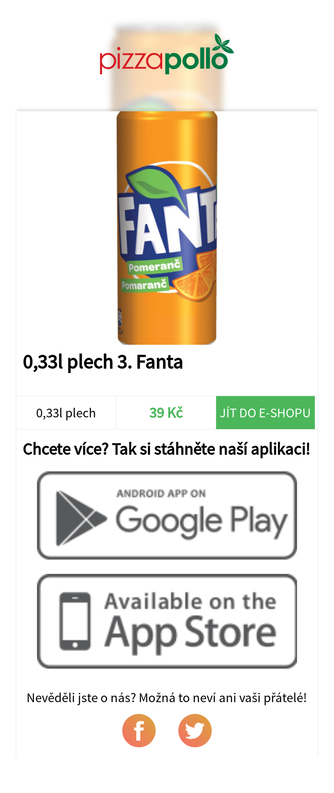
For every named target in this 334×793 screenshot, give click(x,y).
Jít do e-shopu (265, 412)
